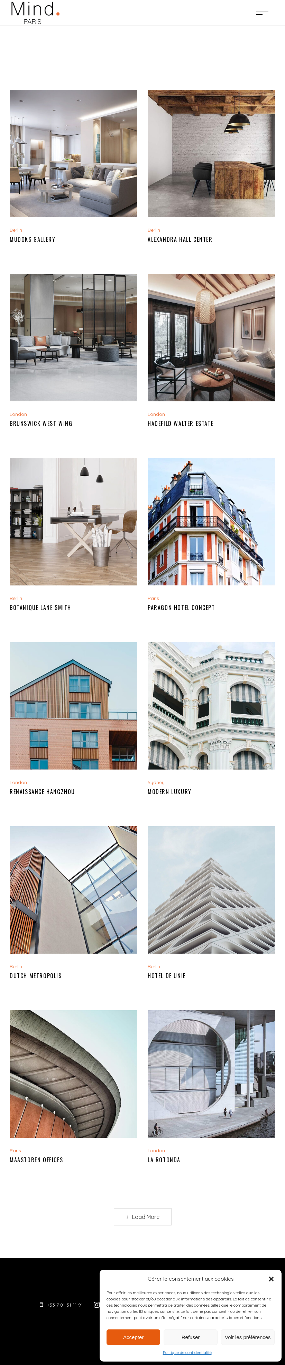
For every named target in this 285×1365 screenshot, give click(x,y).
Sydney (156, 782)
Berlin (16, 230)
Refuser (191, 1337)
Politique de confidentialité (187, 1352)
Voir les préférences (248, 1337)
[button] (271, 1279)
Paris (153, 598)
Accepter (133, 1337)
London (18, 414)
